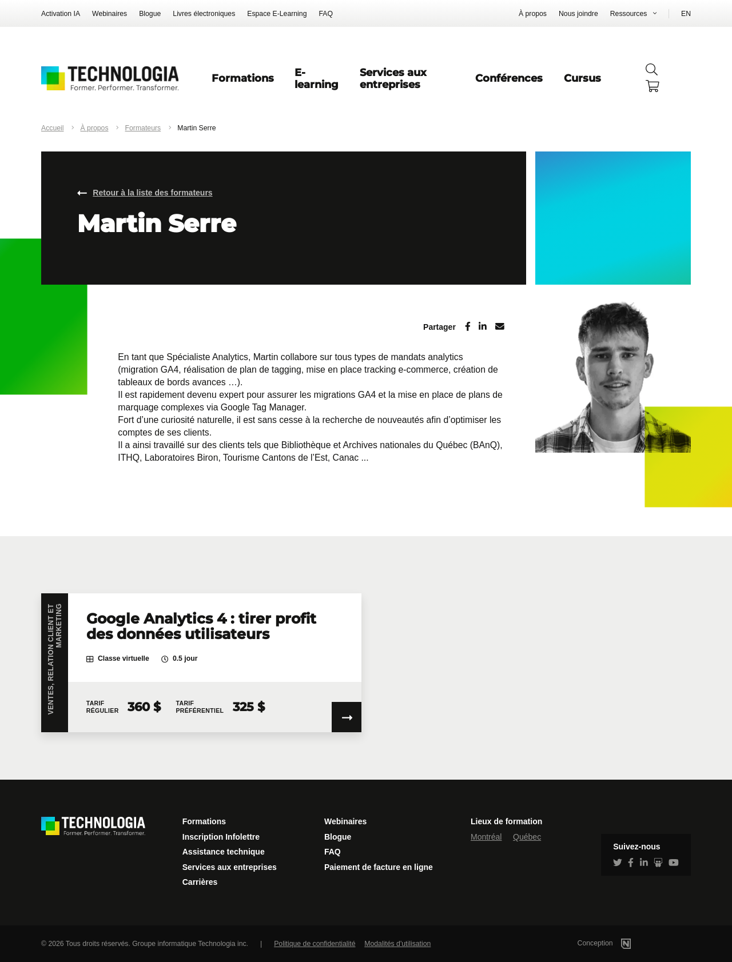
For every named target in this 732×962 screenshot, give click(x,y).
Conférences (509, 78)
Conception (619, 943)
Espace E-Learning (277, 14)
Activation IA (60, 14)
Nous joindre (578, 14)
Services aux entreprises (393, 78)
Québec (527, 836)
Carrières (200, 882)
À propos (533, 14)
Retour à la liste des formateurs (152, 192)
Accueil (52, 128)
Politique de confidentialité (314, 944)
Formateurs (143, 128)
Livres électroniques (204, 14)
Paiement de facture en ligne (378, 867)
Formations (243, 78)
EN (686, 14)
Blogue (150, 14)
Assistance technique (223, 851)
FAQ (326, 14)
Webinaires (109, 14)
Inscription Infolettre (221, 836)
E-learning (317, 78)
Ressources (628, 14)
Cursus (582, 78)
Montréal (486, 836)
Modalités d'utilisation (397, 944)
